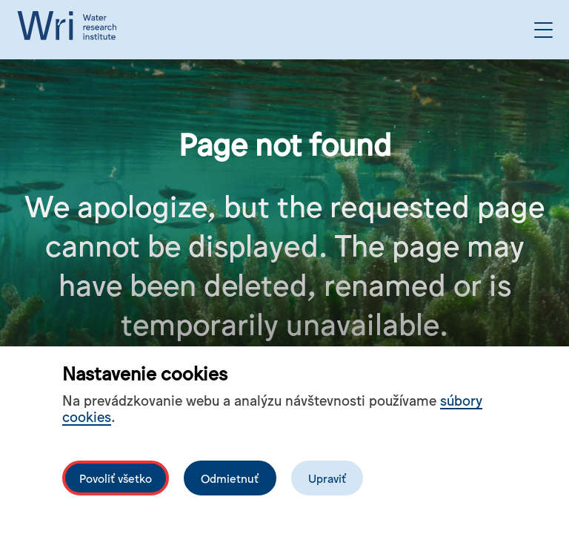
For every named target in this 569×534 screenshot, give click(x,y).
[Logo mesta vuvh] (70, 29)
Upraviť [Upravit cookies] (327, 478)
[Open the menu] (543, 30)
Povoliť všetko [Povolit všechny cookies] (115, 478)
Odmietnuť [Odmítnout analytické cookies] (230, 478)
